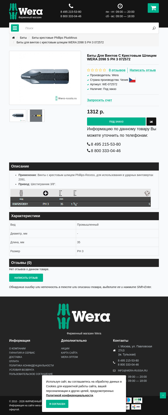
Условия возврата (21, 369)
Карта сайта (69, 352)
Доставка (15, 357)
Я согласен (57, 404)
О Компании (17, 348)
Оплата (14, 361)
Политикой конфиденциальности (69, 395)
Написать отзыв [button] (26, 277)
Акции (65, 348)
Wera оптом (69, 357)
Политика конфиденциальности (31, 365)
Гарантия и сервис (22, 352)
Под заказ (116, 121)
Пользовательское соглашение (31, 374)
